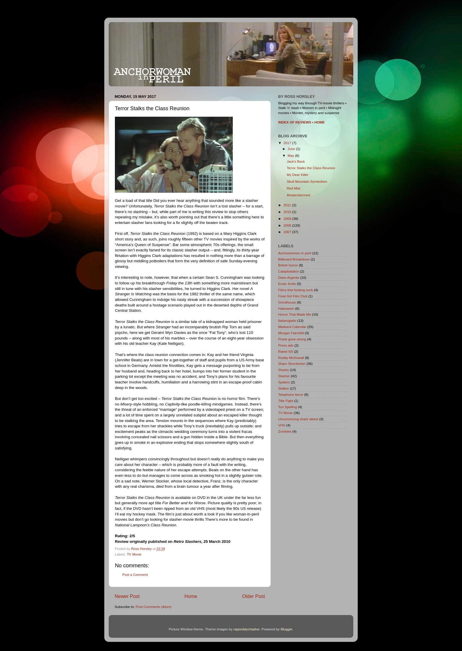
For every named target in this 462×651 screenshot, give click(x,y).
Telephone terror (290, 394)
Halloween (286, 308)
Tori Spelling (287, 407)
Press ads (285, 345)
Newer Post (127, 596)
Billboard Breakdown (294, 259)
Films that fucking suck (295, 290)
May (291, 155)
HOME (319, 122)
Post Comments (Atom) (153, 607)
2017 (287, 143)
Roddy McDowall (291, 358)
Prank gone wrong (292, 339)
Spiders (284, 382)
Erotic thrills (287, 284)
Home (190, 596)
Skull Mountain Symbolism (307, 181)
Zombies (284, 431)
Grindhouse (287, 302)
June (292, 149)
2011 (287, 205)
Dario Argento (288, 277)
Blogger (286, 629)
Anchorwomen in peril (294, 253)
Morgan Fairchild (291, 333)
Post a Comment (135, 574)
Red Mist (293, 188)
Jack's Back (296, 161)
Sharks (283, 370)
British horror (288, 265)
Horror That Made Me (294, 314)
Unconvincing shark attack (298, 419)
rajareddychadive (246, 629)
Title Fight (285, 401)
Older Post (253, 596)
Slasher (284, 376)
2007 (287, 232)
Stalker (283, 388)
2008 (287, 225)
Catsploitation (288, 271)
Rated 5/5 (285, 351)
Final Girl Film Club (292, 296)
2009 (287, 218)
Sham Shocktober (292, 363)
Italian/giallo (287, 320)
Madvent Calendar (292, 327)
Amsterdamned (298, 195)
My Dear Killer (297, 175)
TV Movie (134, 554)
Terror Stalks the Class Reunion (311, 168)
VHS (281, 425)
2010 (287, 212)
